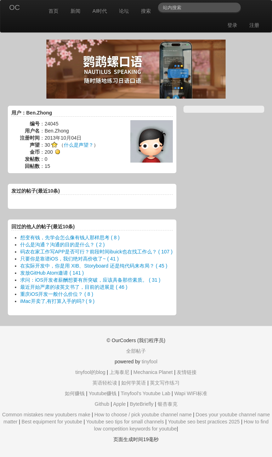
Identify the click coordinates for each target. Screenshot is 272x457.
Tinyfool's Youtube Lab (145, 393)
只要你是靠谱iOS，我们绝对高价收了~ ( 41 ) (69, 259)
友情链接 (187, 372)
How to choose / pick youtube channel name (143, 414)
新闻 (75, 11)
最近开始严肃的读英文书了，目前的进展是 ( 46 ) (74, 287)
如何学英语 (133, 383)
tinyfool (149, 361)
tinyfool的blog (90, 372)
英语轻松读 (104, 383)
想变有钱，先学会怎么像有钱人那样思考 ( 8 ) (70, 237)
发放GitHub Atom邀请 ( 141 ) (52, 273)
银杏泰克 (167, 404)
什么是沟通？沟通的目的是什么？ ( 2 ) (62, 244)
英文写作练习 (165, 383)
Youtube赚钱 (103, 393)
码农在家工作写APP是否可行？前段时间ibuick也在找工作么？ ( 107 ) (96, 251)
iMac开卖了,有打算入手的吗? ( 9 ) (57, 301)
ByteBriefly (141, 404)
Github (102, 404)
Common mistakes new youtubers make (46, 414)
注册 (254, 25)
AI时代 (99, 11)
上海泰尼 (119, 372)
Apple (119, 404)
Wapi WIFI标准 (190, 393)
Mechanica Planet (152, 372)
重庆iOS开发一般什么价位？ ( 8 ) (56, 294)
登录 (232, 25)
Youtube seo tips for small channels (125, 421)
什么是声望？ (79, 145)
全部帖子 (136, 351)
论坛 (124, 11)
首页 (53, 11)
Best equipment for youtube (52, 421)
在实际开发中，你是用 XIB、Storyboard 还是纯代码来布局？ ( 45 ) (93, 266)
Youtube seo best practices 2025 (204, 421)
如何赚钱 (75, 393)
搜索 (146, 11)
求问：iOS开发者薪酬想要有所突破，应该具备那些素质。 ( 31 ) (90, 280)
